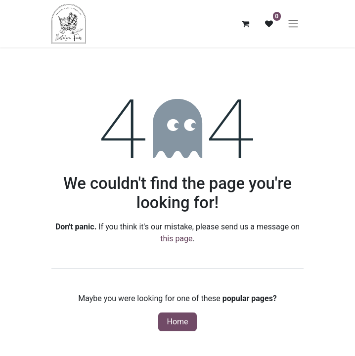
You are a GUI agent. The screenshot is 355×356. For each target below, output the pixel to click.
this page (176, 238)
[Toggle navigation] (293, 24)
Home (177, 321)
